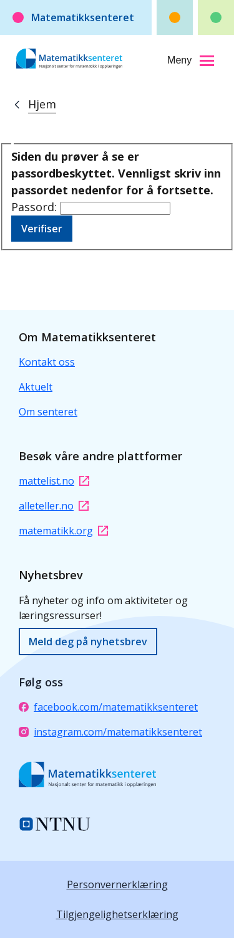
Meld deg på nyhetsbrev (88, 641)
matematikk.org (63, 531)
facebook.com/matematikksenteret (108, 707)
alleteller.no (54, 506)
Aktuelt (35, 387)
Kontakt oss (47, 362)
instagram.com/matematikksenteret (110, 732)
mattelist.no (54, 481)
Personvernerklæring (117, 884)
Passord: (35, 206)
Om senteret (48, 412)
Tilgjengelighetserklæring (117, 914)
